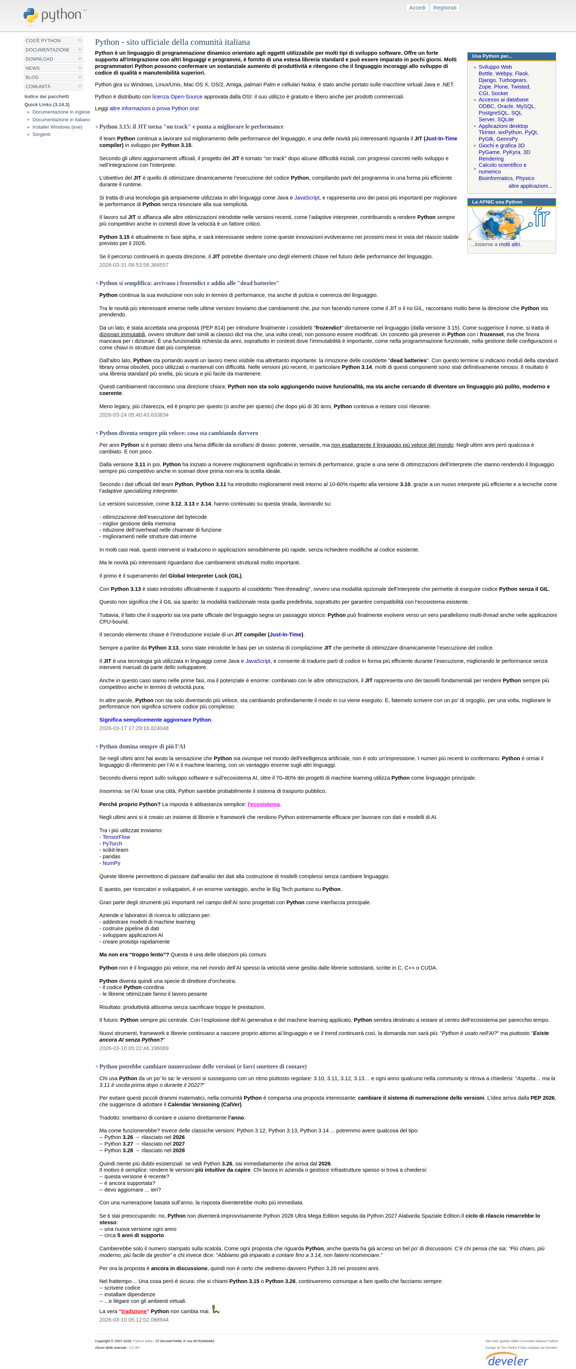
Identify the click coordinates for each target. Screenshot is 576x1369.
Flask (521, 73)
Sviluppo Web (495, 67)
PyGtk (486, 139)
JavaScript (306, 198)
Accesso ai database (504, 100)
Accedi (417, 7)
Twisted (520, 87)
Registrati (445, 7)
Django (487, 80)
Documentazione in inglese (61, 112)
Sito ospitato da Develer (538, 1347)
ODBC (486, 106)
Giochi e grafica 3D (502, 145)
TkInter (487, 132)
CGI (483, 93)
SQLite (505, 119)
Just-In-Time (441, 138)
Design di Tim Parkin (501, 1347)
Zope (485, 87)
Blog (32, 77)
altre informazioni (129, 108)
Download (39, 59)
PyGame (489, 152)
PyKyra (512, 152)
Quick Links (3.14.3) (47, 104)
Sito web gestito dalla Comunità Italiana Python (521, 1341)
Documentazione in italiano (61, 119)
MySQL (525, 106)
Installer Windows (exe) (57, 127)
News (33, 68)
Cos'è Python (43, 40)
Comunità (38, 86)
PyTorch (112, 844)
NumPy (111, 863)
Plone (501, 87)
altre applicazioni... (530, 186)
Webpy (504, 73)
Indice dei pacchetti (47, 96)
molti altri (509, 244)
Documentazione (48, 50)
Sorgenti (41, 134)
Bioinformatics (496, 178)
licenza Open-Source (177, 97)
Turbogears (512, 80)
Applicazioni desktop (503, 126)
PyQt (531, 132)
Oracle (505, 106)
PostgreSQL (493, 113)
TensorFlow (116, 837)
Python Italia (142, 1341)
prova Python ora (176, 108)
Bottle (486, 73)
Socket (499, 93)
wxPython (510, 132)
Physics (525, 178)
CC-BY (134, 1347)
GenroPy (507, 139)
